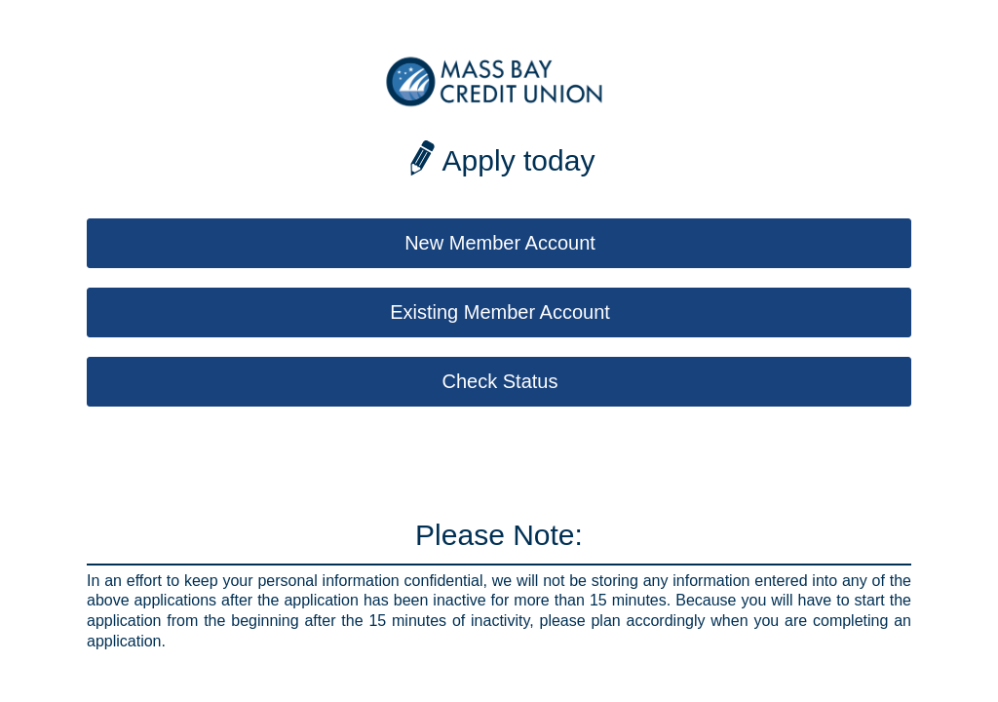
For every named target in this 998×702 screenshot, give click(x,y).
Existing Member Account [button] (500, 312)
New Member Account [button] (499, 243)
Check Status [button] (500, 381)
